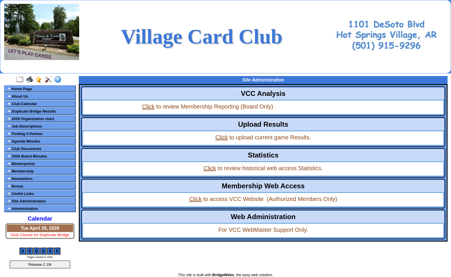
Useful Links (21, 193)
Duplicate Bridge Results (32, 111)
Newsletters (20, 179)
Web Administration (263, 217)
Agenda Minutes (24, 141)
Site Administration (27, 201)
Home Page (20, 89)
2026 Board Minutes (27, 156)
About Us (18, 96)
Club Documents (24, 149)
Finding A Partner (25, 134)
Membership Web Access (263, 186)
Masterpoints (21, 164)
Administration (23, 208)
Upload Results (263, 124)
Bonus (15, 186)
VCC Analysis (263, 93)
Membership (21, 171)
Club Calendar (22, 104)
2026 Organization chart (31, 119)
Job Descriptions (25, 126)
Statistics (263, 155)
